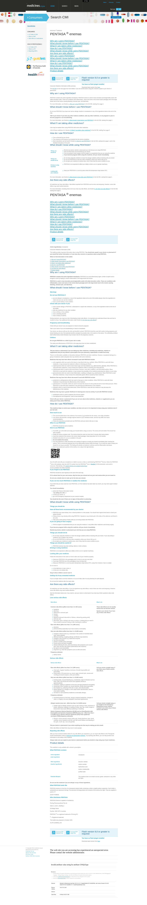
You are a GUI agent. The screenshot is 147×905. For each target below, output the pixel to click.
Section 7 (93, 464)
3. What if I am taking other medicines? (80, 130)
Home (53, 6)
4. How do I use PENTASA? (82, 141)
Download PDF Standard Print (59, 78)
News (76, 6)
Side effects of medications (36, 38)
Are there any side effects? (62, 53)
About (104, 2)
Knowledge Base (62, 878)
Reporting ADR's (33, 51)
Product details (56, 71)
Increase (117, 9)
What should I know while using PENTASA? (69, 51)
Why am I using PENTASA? (62, 41)
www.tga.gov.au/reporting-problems (76, 735)
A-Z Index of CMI (33, 34)
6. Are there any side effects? (102, 189)
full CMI (54, 88)
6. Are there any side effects (88, 320)
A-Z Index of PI (33, 47)
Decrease (120, 9)
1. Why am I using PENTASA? (76, 104)
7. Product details (54, 270)
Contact (118, 2)
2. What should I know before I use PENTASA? (80, 120)
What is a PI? (32, 49)
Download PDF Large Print (74, 78)
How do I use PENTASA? (61, 48)
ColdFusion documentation (64, 876)
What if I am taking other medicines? (66, 46)
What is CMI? (32, 36)
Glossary (111, 2)
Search (65, 6)
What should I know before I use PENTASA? (69, 43)
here (99, 87)
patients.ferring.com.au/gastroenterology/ (76, 466)
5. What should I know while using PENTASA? (80, 177)
